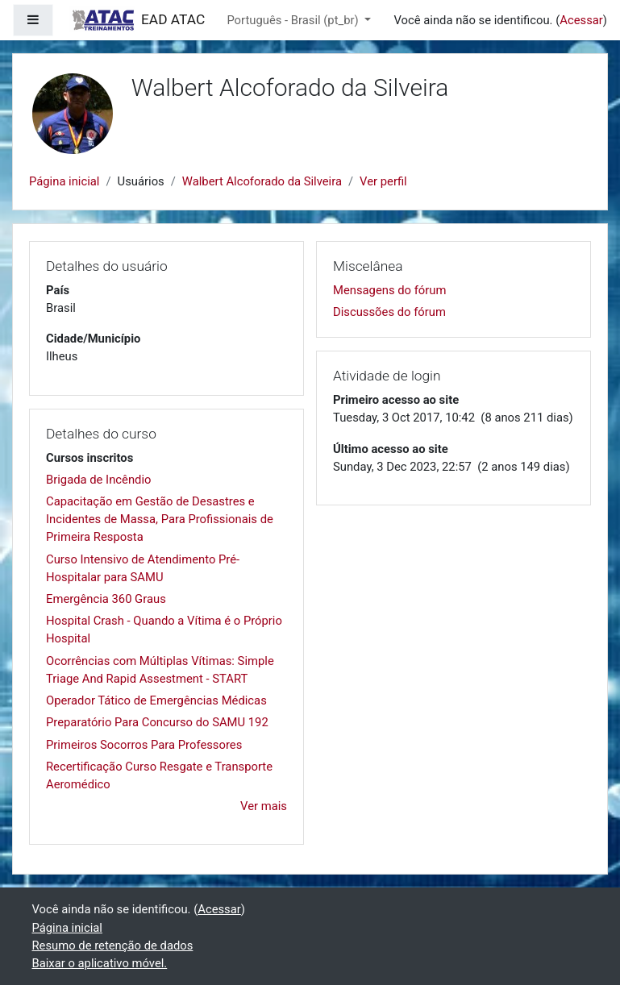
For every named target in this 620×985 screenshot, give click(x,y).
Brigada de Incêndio (98, 479)
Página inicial (64, 181)
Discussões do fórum (389, 312)
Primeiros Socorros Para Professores (144, 745)
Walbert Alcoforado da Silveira (262, 181)
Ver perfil (383, 181)
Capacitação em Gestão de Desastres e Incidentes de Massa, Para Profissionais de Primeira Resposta (159, 519)
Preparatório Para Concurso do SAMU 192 (157, 722)
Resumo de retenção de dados (112, 945)
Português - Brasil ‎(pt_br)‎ (294, 20)
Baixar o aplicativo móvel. (100, 963)
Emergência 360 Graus (106, 599)
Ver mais (263, 806)
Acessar (581, 20)
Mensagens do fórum (389, 290)
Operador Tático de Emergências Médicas (156, 700)
